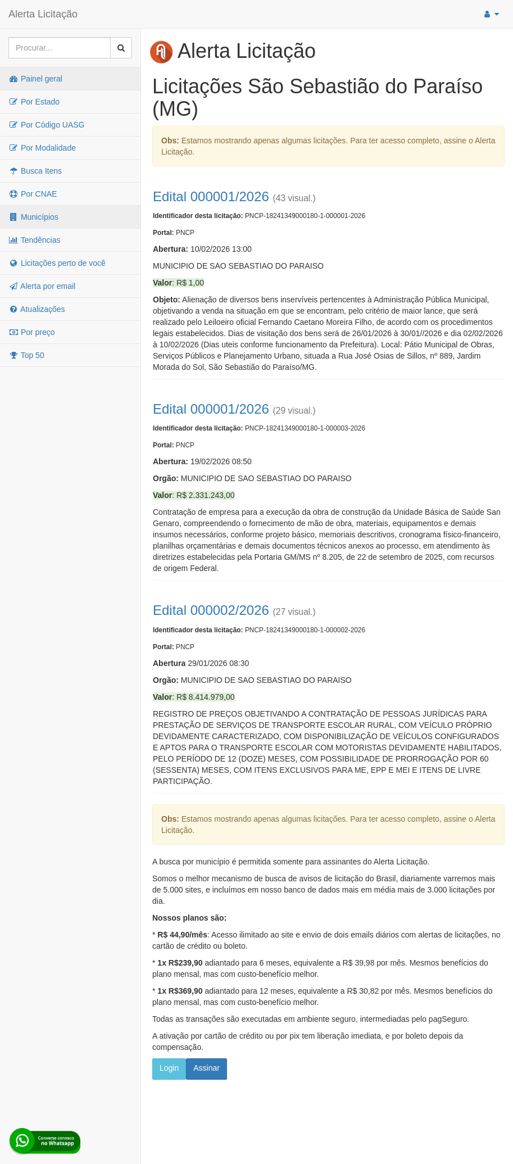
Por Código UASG (46, 124)
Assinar (206, 1067)
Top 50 (26, 355)
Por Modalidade (42, 147)
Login (169, 1067)
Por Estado (34, 101)
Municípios (33, 216)
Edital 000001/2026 (211, 196)
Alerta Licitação (43, 14)
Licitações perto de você (57, 263)
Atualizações (36, 309)
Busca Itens (35, 170)
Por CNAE (32, 193)
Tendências (34, 239)
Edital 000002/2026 (211, 610)
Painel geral (35, 78)
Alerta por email (41, 286)
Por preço (31, 332)
